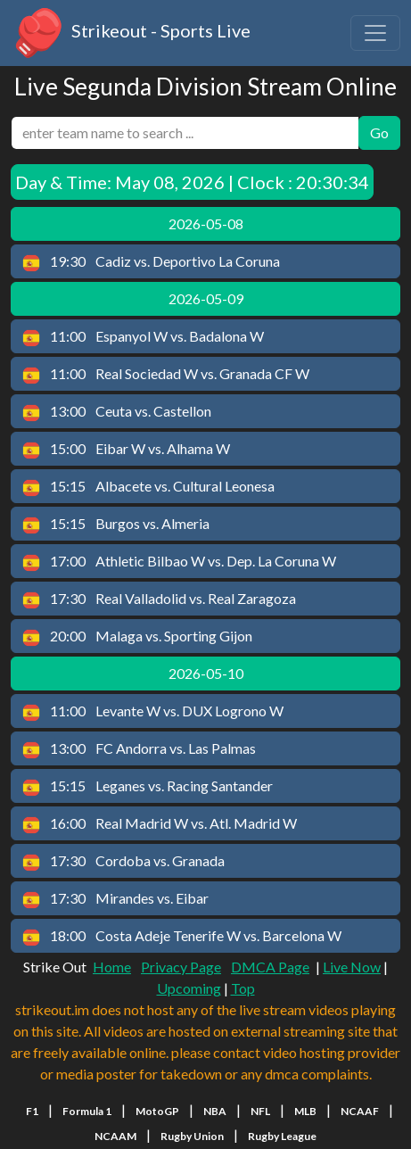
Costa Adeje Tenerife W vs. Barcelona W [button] (181, 936)
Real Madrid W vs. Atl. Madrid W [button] (159, 824)
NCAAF (360, 1111)
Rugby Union (192, 1136)
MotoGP (157, 1111)
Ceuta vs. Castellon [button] (116, 412)
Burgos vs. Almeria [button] (116, 524)
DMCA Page (270, 966)
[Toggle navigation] (375, 33)
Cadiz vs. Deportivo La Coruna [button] (151, 262)
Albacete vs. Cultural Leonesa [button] (148, 487)
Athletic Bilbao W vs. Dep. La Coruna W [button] (179, 562)
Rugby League (282, 1136)
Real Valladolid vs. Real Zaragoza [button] (159, 599)
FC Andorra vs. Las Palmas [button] (139, 749)
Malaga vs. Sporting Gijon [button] (137, 637)
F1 (32, 1111)
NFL (260, 1111)
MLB (305, 1111)
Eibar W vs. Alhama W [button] (126, 449)
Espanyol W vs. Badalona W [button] (143, 337)
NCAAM (115, 1136)
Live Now (352, 966)
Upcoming (189, 988)
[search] (185, 133)
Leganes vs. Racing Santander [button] (147, 787)
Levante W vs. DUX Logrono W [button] (153, 712)
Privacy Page (181, 966)
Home (112, 966)
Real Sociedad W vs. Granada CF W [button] (165, 374)
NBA (214, 1111)
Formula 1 (86, 1111)
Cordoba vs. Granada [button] (123, 862)
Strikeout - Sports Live (131, 33)
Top (243, 988)
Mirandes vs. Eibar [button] (115, 899)
